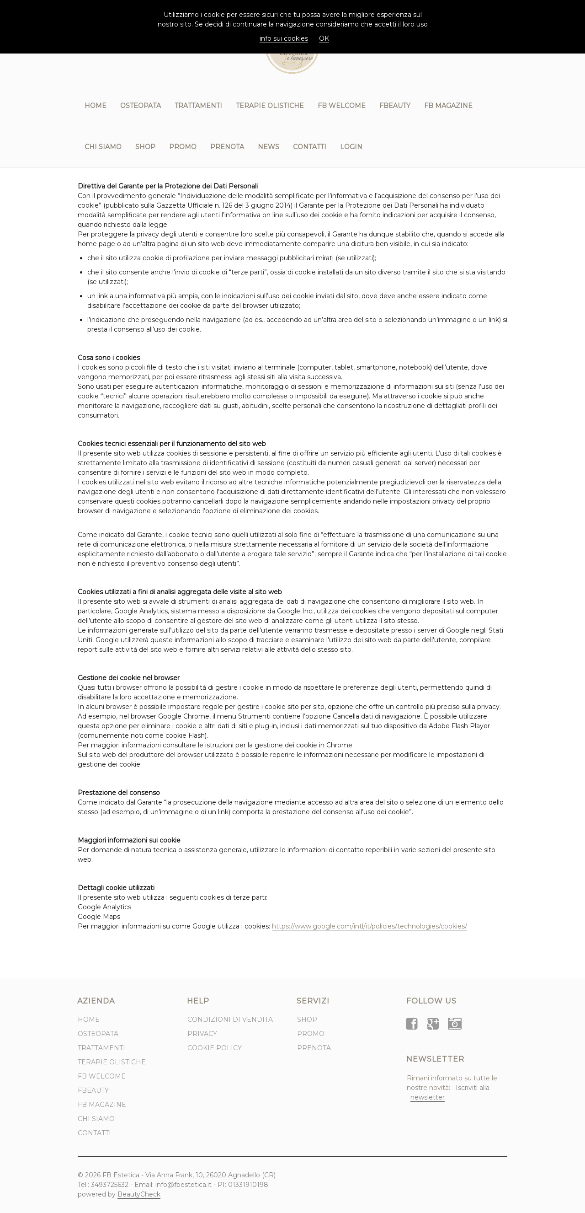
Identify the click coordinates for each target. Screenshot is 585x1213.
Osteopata (140, 106)
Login (351, 147)
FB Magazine (448, 106)
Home (95, 106)
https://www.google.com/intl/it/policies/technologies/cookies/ (369, 926)
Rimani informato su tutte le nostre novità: (452, 1088)
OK (324, 38)
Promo (183, 147)
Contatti (309, 147)
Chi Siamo (103, 147)
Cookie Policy (214, 1048)
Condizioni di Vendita (230, 1019)
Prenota (227, 147)
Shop (145, 147)
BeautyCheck (138, 1194)
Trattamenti (198, 106)
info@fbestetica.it (183, 1185)
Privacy (202, 1034)
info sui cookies (284, 38)
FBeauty (394, 106)
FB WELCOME (342, 106)
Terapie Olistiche (270, 106)
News (268, 147)
